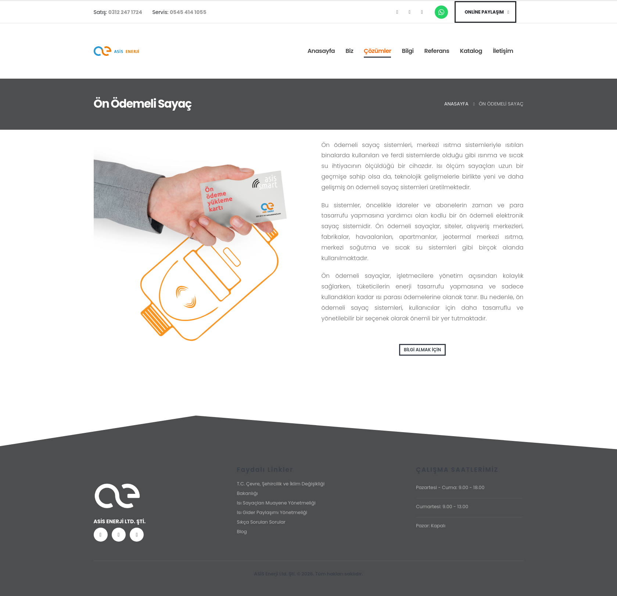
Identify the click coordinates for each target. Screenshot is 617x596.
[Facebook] (397, 12)
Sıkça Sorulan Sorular (261, 522)
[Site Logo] (116, 51)
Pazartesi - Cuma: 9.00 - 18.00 (450, 487)
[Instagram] (410, 12)
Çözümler (377, 51)
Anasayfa (321, 51)
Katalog (471, 51)
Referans (436, 51)
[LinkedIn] (422, 12)
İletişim (503, 51)
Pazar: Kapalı (430, 526)
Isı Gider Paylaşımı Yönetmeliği (272, 512)
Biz (349, 51)
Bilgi (407, 51)
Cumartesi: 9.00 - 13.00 (442, 506)
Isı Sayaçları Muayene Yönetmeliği (276, 503)
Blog (242, 531)
